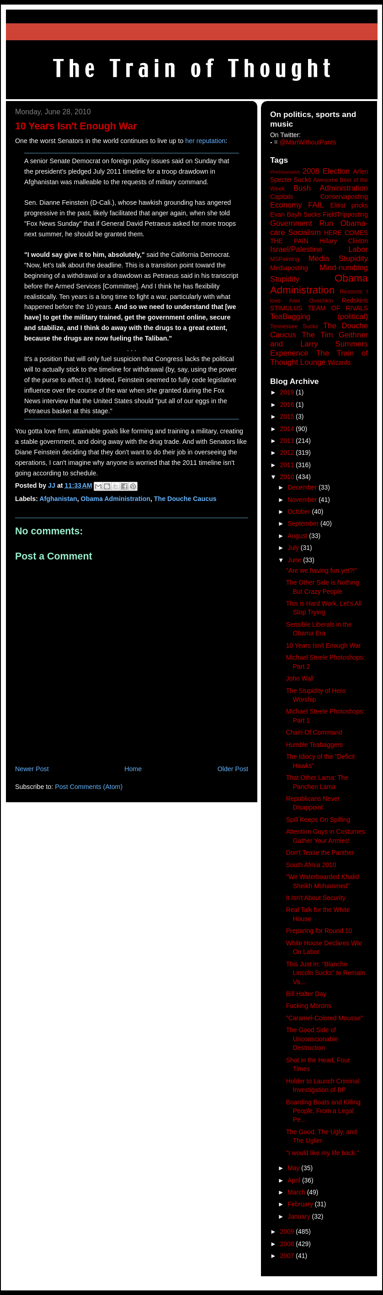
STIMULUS (286, 308)
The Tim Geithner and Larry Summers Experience (319, 343)
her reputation (205, 140)
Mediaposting (289, 268)
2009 (288, 1231)
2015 (288, 416)
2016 (288, 404)
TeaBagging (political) (319, 316)
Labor (358, 249)
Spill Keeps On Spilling (318, 819)
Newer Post (32, 769)
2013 (288, 440)
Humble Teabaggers (314, 744)
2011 (288, 465)
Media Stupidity (338, 258)
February (301, 1204)
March (297, 1192)
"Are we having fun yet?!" (321, 570)
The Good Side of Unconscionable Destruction (312, 1038)
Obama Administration (115, 498)
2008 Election (326, 171)
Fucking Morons (308, 1005)
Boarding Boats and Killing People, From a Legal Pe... (323, 1111)
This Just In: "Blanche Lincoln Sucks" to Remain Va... (325, 973)
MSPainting (284, 259)
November (303, 499)
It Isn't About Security (316, 897)
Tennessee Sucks (294, 326)
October (299, 511)
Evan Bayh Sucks (295, 214)
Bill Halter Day (306, 993)
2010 (288, 476)
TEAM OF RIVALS (338, 308)
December (303, 487)
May (294, 1168)
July (294, 547)
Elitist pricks (349, 205)
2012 (288, 452)
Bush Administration (330, 188)
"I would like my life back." (322, 1152)
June (295, 560)
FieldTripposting (345, 214)
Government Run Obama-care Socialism (319, 228)
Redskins (355, 300)
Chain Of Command (314, 732)
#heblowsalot (285, 172)
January (299, 1216)
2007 (288, 1255)
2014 (288, 428)
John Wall (300, 678)
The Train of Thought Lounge (319, 358)
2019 (288, 392)
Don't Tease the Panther (320, 852)
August (298, 535)
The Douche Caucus (185, 498)
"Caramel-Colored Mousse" (324, 1018)
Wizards (339, 362)
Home (133, 769)
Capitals (281, 196)
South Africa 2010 (311, 865)
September (303, 523)
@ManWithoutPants (308, 142)
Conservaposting (344, 196)
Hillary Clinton (343, 241)
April (294, 1180)
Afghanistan (58, 498)
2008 (288, 1243)
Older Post (233, 769)
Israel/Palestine (296, 249)
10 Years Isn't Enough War (323, 645)
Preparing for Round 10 (319, 930)
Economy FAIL (297, 205)
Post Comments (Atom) (88, 786)
